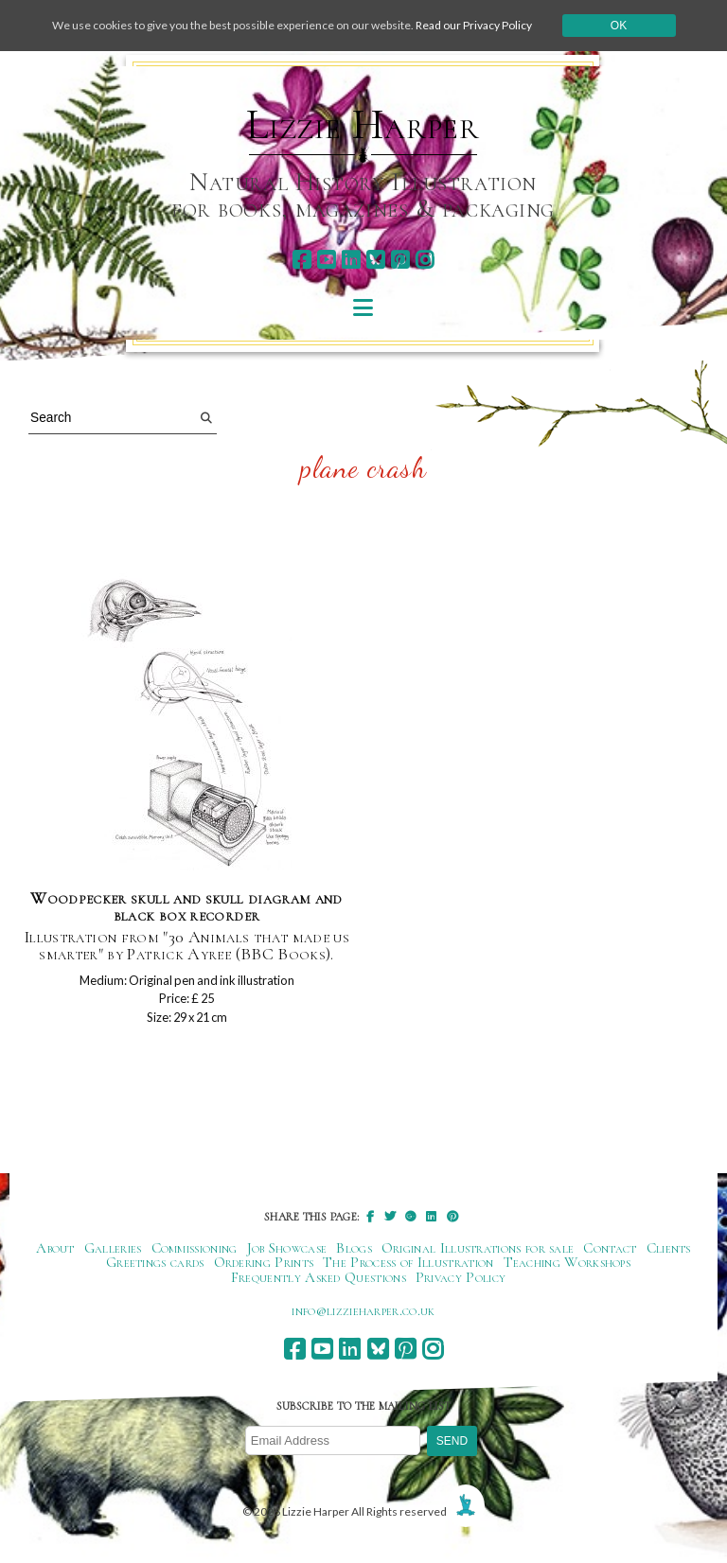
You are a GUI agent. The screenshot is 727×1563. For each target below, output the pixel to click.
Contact (609, 1247)
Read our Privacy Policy (474, 25)
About (55, 1247)
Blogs (354, 1247)
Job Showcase (287, 1247)
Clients (669, 1247)
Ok (619, 25)
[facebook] (301, 259)
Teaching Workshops (567, 1262)
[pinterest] (400, 259)
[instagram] (425, 259)
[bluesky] (375, 259)
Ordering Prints (264, 1262)
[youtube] (326, 259)
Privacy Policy (460, 1277)
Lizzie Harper (363, 124)
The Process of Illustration (408, 1262)
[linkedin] (351, 259)
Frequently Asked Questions (318, 1277)
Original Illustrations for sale (478, 1247)
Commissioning (194, 1247)
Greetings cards (155, 1262)
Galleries (113, 1247)
